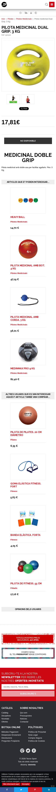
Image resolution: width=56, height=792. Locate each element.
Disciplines (6, 716)
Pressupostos (26, 716)
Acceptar (25, 784)
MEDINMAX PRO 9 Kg (22, 368)
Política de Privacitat (37, 732)
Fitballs (13, 588)
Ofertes (4, 722)
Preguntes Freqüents (10, 741)
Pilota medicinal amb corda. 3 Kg (24, 318)
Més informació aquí (11, 784)
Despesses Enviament (11, 735)
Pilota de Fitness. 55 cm (26, 583)
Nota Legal (33, 735)
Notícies (23, 719)
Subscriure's (28, 693)
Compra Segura (35, 738)
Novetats (5, 719)
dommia (32, 764)
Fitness (13, 491)
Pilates (13, 440)
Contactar (24, 722)
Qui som (23, 713)
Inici (3, 19)
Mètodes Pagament (9, 732)
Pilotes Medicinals (24, 19)
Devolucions (6, 738)
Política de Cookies (36, 741)
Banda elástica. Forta (25, 535)
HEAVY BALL (17, 217)
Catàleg (4, 713)
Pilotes (10, 19)
